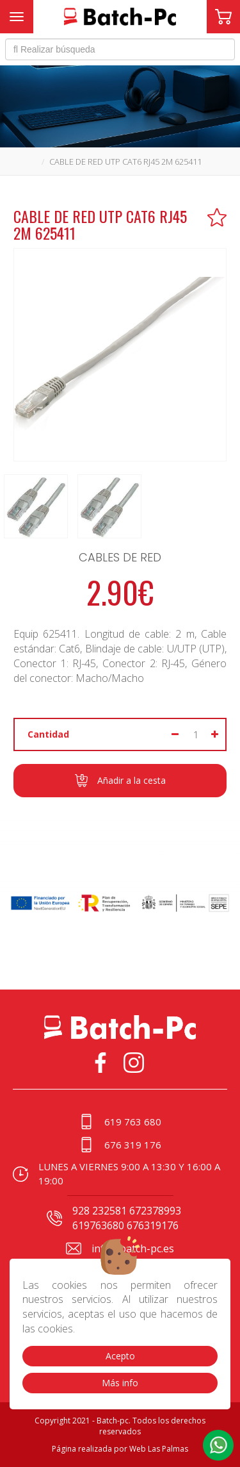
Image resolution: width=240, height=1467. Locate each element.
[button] (218, 1445)
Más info (120, 1383)
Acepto (120, 1356)
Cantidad (48, 734)
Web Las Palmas (158, 1448)
